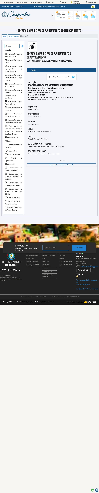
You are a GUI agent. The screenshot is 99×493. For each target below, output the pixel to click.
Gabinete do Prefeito (13, 154)
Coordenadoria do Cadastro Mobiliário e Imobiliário (13, 176)
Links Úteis (45, 261)
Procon (9, 141)
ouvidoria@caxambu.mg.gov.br (89, 267)
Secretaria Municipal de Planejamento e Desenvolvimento (13, 69)
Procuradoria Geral (13, 137)
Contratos (62, 255)
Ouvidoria (45, 269)
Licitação (61, 258)
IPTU (43, 258)
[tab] (53, 15)
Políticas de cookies (83, 285)
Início (4, 36)
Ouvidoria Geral (12, 151)
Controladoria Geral (13, 198)
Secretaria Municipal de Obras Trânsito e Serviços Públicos (13, 77)
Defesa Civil (11, 164)
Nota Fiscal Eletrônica (65, 261)
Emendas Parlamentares (32, 261)
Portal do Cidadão (47, 272)
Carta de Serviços (14, 36)
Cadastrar (79, 248)
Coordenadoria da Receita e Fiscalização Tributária (13, 191)
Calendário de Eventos (32, 255)
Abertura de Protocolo (48, 255)
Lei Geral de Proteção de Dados (87, 289)
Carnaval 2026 (30, 258)
